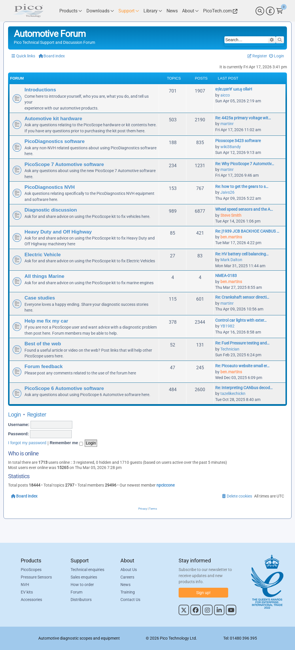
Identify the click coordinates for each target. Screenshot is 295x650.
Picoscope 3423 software (238, 140)
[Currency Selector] (270, 11)
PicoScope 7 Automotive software (64, 164)
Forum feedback (43, 366)
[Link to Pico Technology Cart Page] (279, 11)
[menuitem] (276, 56)
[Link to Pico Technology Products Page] (70, 11)
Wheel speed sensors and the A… (244, 209)
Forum (76, 592)
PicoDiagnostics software (54, 141)
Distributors (81, 599)
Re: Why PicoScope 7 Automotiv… (244, 163)
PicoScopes (31, 569)
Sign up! (203, 592)
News (125, 584)
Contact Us (130, 599)
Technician (229, 349)
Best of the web (42, 343)
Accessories (31, 599)
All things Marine (44, 276)
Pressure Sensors (36, 577)
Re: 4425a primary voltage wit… (243, 118)
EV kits (27, 592)
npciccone (165, 485)
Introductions (40, 90)
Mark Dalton (231, 259)
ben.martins (231, 237)
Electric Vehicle (42, 254)
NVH (25, 584)
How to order (82, 584)
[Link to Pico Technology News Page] (172, 11)
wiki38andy (230, 146)
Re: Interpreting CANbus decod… (244, 387)
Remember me (66, 443)
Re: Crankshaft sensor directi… (242, 297)
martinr (227, 123)
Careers (127, 577)
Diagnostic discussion (50, 210)
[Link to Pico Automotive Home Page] (28, 11)
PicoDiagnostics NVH (49, 187)
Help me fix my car (46, 321)
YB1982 (227, 326)
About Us (128, 569)
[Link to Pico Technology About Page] (190, 11)
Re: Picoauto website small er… (242, 365)
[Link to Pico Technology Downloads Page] (100, 11)
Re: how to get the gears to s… (241, 186)
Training (127, 592)
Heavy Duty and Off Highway (58, 232)
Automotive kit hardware (53, 118)
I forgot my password (27, 442)
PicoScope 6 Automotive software (64, 388)
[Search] (260, 11)
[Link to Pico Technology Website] (219, 11)
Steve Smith (230, 215)
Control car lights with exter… (240, 320)
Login (14, 414)
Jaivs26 (227, 192)
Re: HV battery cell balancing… (241, 254)
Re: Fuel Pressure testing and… (242, 343)
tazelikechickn (232, 393)
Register (36, 414)
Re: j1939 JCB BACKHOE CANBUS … (247, 231)
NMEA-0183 (226, 275)
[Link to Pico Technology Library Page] (152, 11)
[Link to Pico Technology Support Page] (128, 11)
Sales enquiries (84, 577)
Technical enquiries (87, 569)
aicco (225, 95)
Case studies (39, 298)
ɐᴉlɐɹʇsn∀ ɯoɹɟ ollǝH (233, 89)
